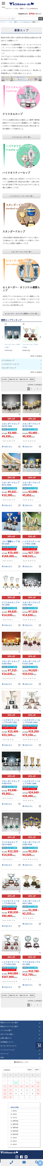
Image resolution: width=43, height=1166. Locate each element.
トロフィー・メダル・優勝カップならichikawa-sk (15, 22)
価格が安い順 (13, 379)
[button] (40, 389)
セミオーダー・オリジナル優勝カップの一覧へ (22, 313)
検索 (40, 18)
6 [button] (37, 389)
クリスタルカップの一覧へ (21, 137)
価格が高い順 (23, 379)
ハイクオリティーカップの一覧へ (22, 196)
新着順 (32, 379)
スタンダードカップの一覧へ (21, 252)
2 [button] (31, 389)
